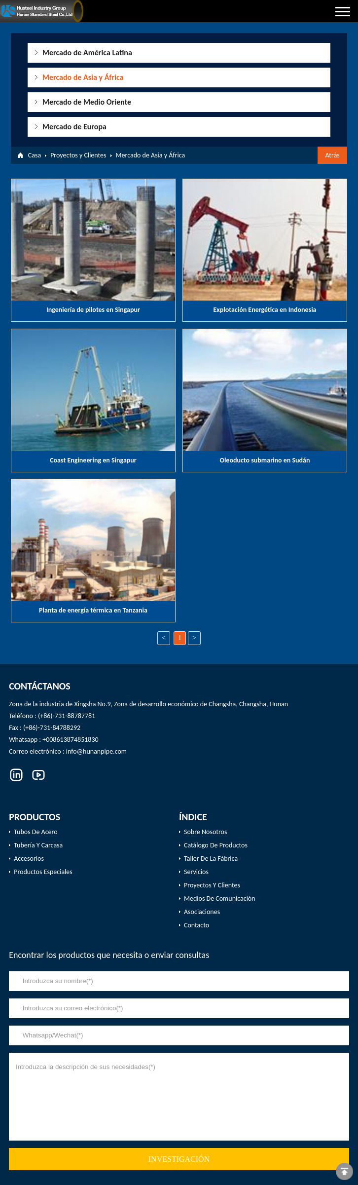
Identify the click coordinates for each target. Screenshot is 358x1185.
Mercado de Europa (74, 126)
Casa (34, 155)
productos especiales (43, 872)
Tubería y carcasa (38, 845)
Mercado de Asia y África (83, 77)
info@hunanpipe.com (96, 751)
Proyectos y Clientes (78, 155)
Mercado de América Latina (87, 52)
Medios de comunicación (219, 898)
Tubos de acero (35, 832)
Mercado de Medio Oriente (86, 102)
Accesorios (29, 858)
